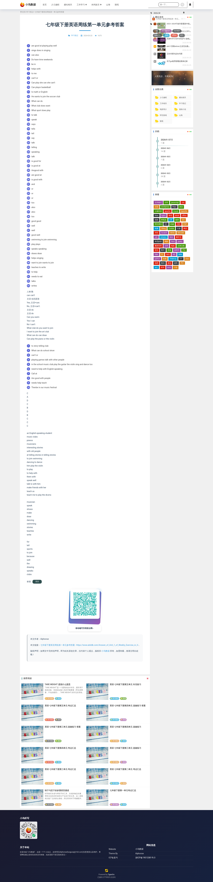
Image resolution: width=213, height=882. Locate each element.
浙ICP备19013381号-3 (145, 857)
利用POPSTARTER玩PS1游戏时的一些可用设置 (185, 39)
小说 (175, 267)
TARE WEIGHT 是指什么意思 (57, 684)
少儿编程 (55, 4)
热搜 (165, 259)
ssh (156, 237)
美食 (169, 250)
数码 (163, 263)
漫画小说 (182, 109)
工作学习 (82, 4)
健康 (177, 220)
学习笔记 (29, 12)
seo (183, 220)
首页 (45, 4)
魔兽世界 (158, 246)
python (157, 259)
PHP (185, 224)
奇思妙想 (158, 241)
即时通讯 (158, 224)
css (183, 202)
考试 (170, 215)
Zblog (163, 228)
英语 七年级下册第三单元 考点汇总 (60, 769)
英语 (37, 582)
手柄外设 (173, 259)
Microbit (181, 233)
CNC (178, 224)
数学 (163, 250)
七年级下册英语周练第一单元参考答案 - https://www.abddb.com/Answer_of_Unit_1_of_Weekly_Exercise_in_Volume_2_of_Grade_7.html (100, 645)
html (173, 241)
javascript (175, 202)
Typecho (111, 874)
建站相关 (68, 4)
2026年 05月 (166, 157)
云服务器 (158, 211)
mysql (175, 211)
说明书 (176, 250)
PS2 (183, 250)
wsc (156, 267)
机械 (172, 224)
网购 (166, 241)
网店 (185, 228)
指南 (156, 220)
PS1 (182, 263)
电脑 (156, 228)
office (184, 215)
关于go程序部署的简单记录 (177, 61)
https (174, 207)
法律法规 (181, 246)
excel (177, 215)
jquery (180, 241)
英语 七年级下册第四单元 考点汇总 (60, 748)
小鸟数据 (106, 651)
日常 (166, 202)
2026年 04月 (166, 165)
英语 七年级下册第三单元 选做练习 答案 (63, 727)
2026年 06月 (166, 148)
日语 (156, 207)
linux (156, 215)
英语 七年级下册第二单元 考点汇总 (125, 769)
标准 (169, 267)
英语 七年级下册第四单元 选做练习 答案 (128, 705)
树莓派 (163, 220)
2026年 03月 (166, 173)
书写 (156, 233)
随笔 (117, 4)
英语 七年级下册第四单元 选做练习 (125, 727)
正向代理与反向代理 (174, 54)
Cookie (171, 228)
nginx (163, 215)
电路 (173, 246)
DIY (166, 224)
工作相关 (163, 103)
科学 (162, 267)
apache (167, 211)
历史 (187, 259)
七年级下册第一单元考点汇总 (123, 790)
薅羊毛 (178, 237)
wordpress (165, 207)
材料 (176, 263)
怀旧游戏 (163, 115)
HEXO (172, 233)
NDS (168, 254)
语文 (156, 250)
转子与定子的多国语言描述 (57, 790)
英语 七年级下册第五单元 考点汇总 (60, 705)
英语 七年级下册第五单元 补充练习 (125, 684)
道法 (169, 263)
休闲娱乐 (96, 4)
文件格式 (158, 202)
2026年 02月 (166, 182)
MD (174, 254)
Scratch (164, 233)
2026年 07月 (167, 139)
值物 (180, 254)
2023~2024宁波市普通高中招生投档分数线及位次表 (187, 24)
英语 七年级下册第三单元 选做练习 (125, 748)
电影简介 (163, 109)
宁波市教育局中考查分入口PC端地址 (181, 31)
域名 (171, 237)
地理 (156, 263)
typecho (184, 211)
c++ (180, 259)
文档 (166, 246)
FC (162, 254)
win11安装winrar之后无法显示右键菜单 (182, 46)
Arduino (163, 237)
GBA (156, 254)
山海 (108, 4)
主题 (179, 228)
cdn (170, 220)
